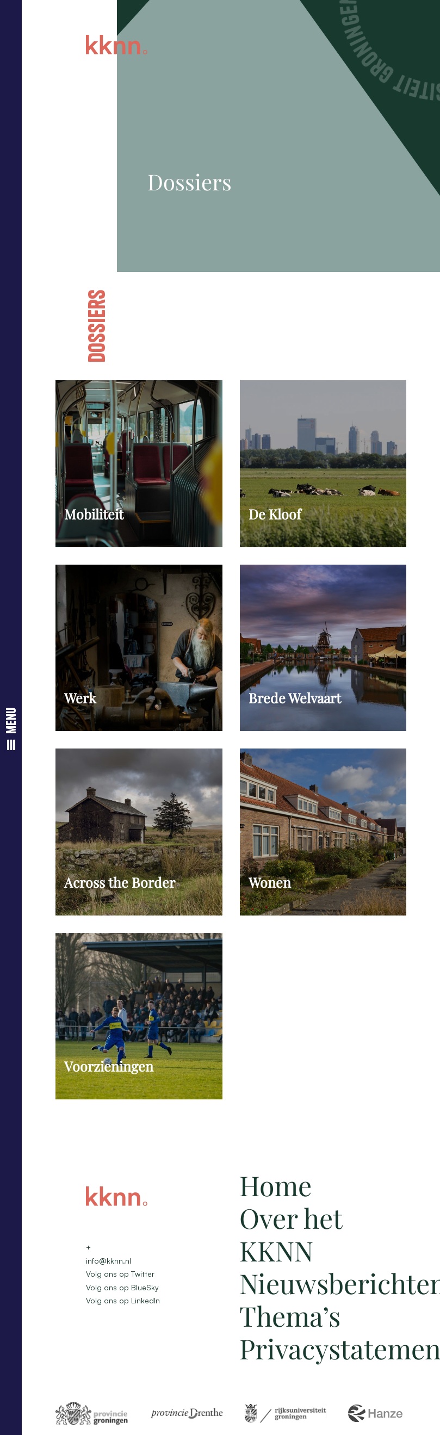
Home (275, 1185)
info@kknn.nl (108, 1260)
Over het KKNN (290, 1234)
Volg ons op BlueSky (122, 1287)
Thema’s (289, 1315)
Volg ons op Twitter (120, 1273)
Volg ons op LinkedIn (123, 1300)
